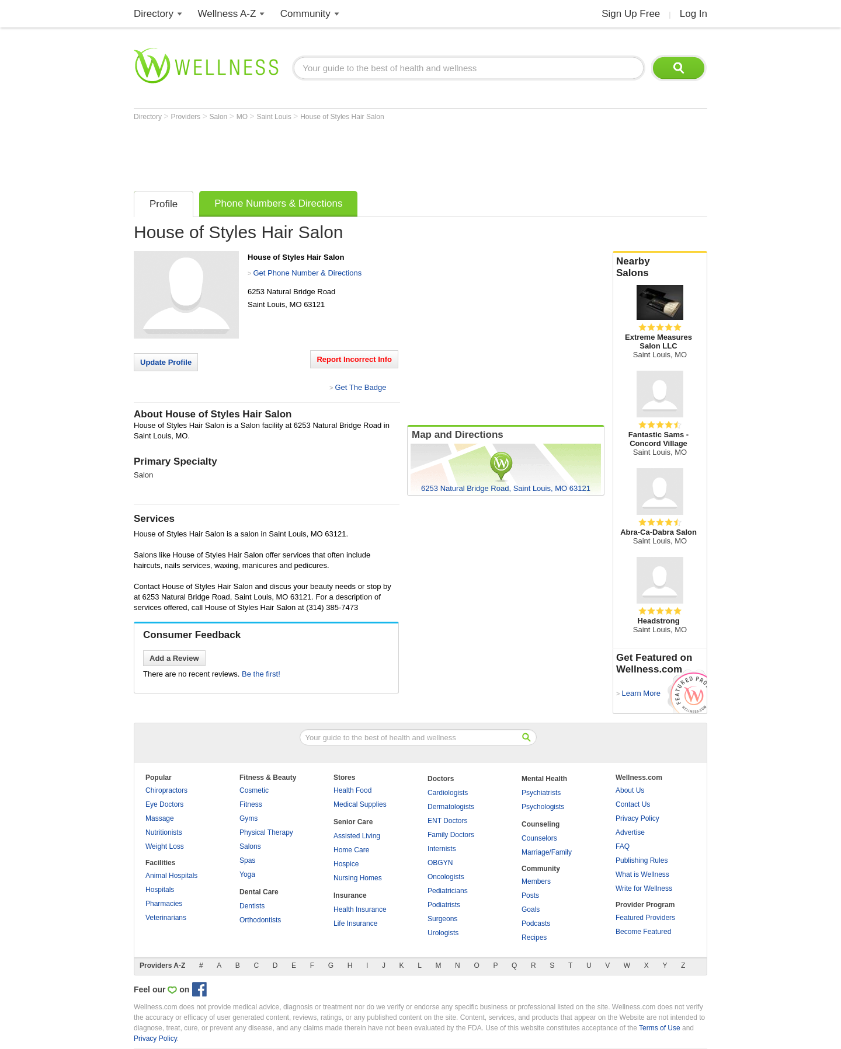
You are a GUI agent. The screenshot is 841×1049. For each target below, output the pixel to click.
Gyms (248, 818)
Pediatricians (448, 891)
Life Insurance (355, 923)
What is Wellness (642, 874)
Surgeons (442, 919)
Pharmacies (163, 904)
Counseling (540, 824)
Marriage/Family (547, 852)
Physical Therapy (266, 832)
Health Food (352, 790)
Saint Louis (274, 117)
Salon (220, 117)
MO (243, 117)
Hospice (346, 864)
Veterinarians (165, 918)
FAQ (623, 846)
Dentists (252, 906)
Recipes (534, 937)
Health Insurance (360, 909)
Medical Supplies (360, 804)
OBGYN (440, 863)
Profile (164, 204)
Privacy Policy (637, 818)
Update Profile (166, 362)
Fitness (250, 804)
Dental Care (259, 892)
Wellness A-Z (227, 13)
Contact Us (633, 804)
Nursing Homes (357, 878)
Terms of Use (659, 1028)
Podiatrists (444, 905)
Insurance (350, 895)
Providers (186, 117)
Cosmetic (254, 790)
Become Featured (643, 932)
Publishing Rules (642, 860)
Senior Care (353, 822)
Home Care (351, 850)
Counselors (539, 838)
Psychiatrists (541, 793)
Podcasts (536, 923)
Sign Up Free (631, 13)
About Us (630, 790)
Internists (442, 849)
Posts (530, 895)
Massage (159, 818)
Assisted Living (356, 836)
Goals (531, 909)
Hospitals (159, 890)
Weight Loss (164, 846)
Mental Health (544, 779)
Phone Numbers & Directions (278, 203)
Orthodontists (260, 920)
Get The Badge (360, 387)
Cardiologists (448, 793)
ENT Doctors (447, 821)
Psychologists (543, 807)
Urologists (443, 933)
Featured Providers (645, 918)
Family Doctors (451, 835)
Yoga (247, 874)
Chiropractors (166, 790)
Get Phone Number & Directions (307, 273)
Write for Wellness (644, 888)
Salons (250, 846)
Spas (247, 860)
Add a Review (174, 658)
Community (305, 13)
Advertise (630, 832)
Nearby (660, 267)
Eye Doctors (164, 804)
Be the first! (261, 674)
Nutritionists (163, 832)
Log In (693, 13)
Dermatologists (451, 807)
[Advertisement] (346, 153)
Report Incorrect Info (354, 359)
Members (536, 881)
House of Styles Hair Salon (342, 117)
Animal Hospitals (171, 876)
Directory (153, 13)
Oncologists (446, 877)
